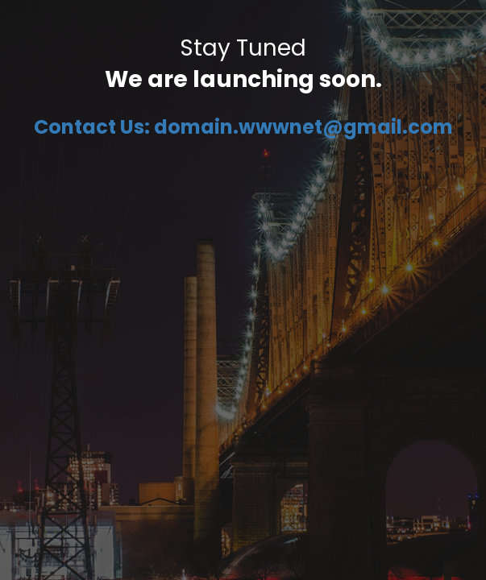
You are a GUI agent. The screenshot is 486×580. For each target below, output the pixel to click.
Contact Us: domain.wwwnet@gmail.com (243, 127)
